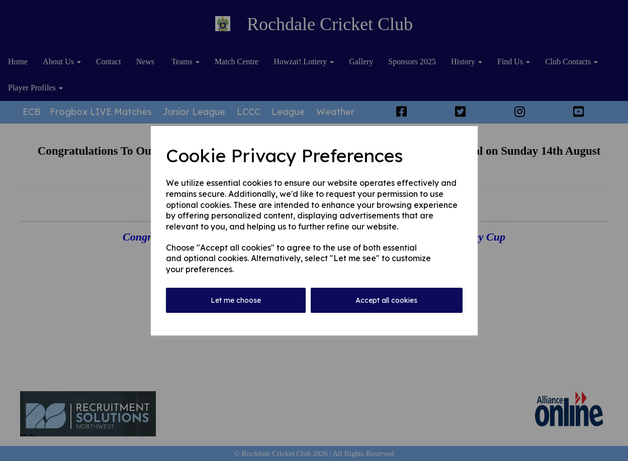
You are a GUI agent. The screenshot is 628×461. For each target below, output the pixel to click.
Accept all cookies (386, 300)
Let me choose (236, 300)
